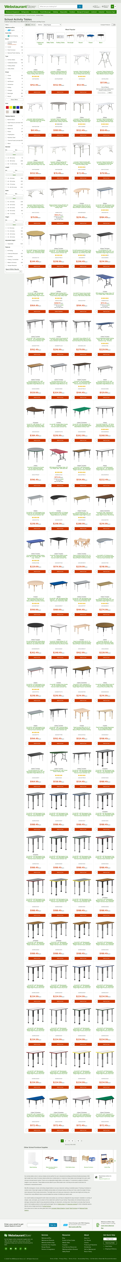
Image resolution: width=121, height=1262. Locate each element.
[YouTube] (10, 1248)
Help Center (110, 1239)
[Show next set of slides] (115, 1161)
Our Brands (87, 1240)
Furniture (72, 12)
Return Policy (88, 1251)
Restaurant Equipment (12, 12)
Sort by (40, 24)
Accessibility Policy (83, 1258)
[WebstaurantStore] (19, 1235)
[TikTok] (20, 1248)
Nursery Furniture (88, 1167)
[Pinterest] (25, 1248)
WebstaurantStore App (48, 1242)
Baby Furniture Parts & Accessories (51, 1168)
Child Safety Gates (70, 1167)
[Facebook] (15, 1248)
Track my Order (110, 1243)
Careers (86, 1242)
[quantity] (27, 92)
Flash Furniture (73, 1208)
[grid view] (28, 25)
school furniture (47, 1206)
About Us (87, 1238)
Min (6, 150)
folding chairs (61, 1204)
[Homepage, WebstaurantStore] (20, 6)
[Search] (20, 271)
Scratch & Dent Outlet (68, 1240)
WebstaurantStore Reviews (70, 1249)
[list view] (33, 25)
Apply (14, 154)
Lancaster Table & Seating (58, 1208)
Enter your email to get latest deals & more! (13, 1225)
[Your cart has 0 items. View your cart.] (114, 6)
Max (16, 150)
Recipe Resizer (46, 1247)
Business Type (110, 12)
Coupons (65, 1245)
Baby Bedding (33, 1167)
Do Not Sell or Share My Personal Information (103, 1258)
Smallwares (34, 12)
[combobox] (58, 6)
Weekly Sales (66, 1242)
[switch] (113, 25)
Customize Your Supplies (49, 1245)
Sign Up (53, 1225)
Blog (63, 1238)
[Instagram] (5, 1248)
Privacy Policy (63, 1258)
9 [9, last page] (78, 1141)
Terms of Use (72, 1258)
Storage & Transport (83, 12)
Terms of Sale (54, 1258)
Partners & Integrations (48, 1249)
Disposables (63, 12)
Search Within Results (12, 269)
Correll (67, 1208)
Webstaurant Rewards (48, 1240)
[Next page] (81, 1140)
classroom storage (72, 1204)
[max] (19, 152)
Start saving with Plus (75, 1227)
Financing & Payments (90, 1245)
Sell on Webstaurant (90, 1249)
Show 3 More (14, 99)
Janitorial (94, 12)
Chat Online (107, 1246)
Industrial (101, 12)
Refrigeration (25, 12)
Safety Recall (66, 1251)
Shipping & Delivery (110, 1249)
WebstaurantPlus (46, 1238)
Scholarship (87, 1247)
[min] (9, 152)
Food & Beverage (45, 12)
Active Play (107, 1167)
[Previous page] (58, 1140)
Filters (7, 24)
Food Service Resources (69, 1247)
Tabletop (55, 12)
